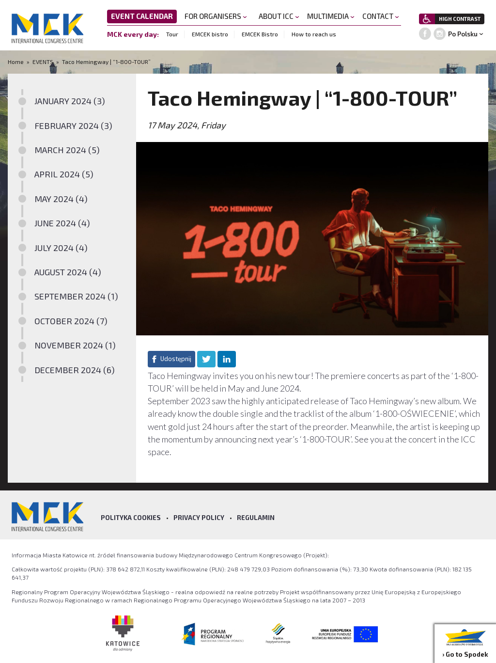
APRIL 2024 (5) (63, 174)
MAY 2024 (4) (61, 198)
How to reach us (314, 34)
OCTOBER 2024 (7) (71, 321)
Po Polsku (463, 34)
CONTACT (380, 16)
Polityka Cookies (131, 517)
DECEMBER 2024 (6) (74, 369)
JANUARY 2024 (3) (69, 100)
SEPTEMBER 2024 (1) (76, 296)
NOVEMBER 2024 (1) (75, 345)
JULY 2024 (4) (61, 247)
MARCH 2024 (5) (67, 149)
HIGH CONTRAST (459, 19)
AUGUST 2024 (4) (67, 272)
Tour (172, 34)
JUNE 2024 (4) (62, 223)
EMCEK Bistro (260, 34)
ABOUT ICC (279, 16)
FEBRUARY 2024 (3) (73, 125)
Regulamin (256, 517)
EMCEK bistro (210, 34)
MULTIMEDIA (331, 16)
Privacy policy (198, 517)
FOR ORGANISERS (216, 16)
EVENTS (42, 61)
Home (16, 61)
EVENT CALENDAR (142, 16)
